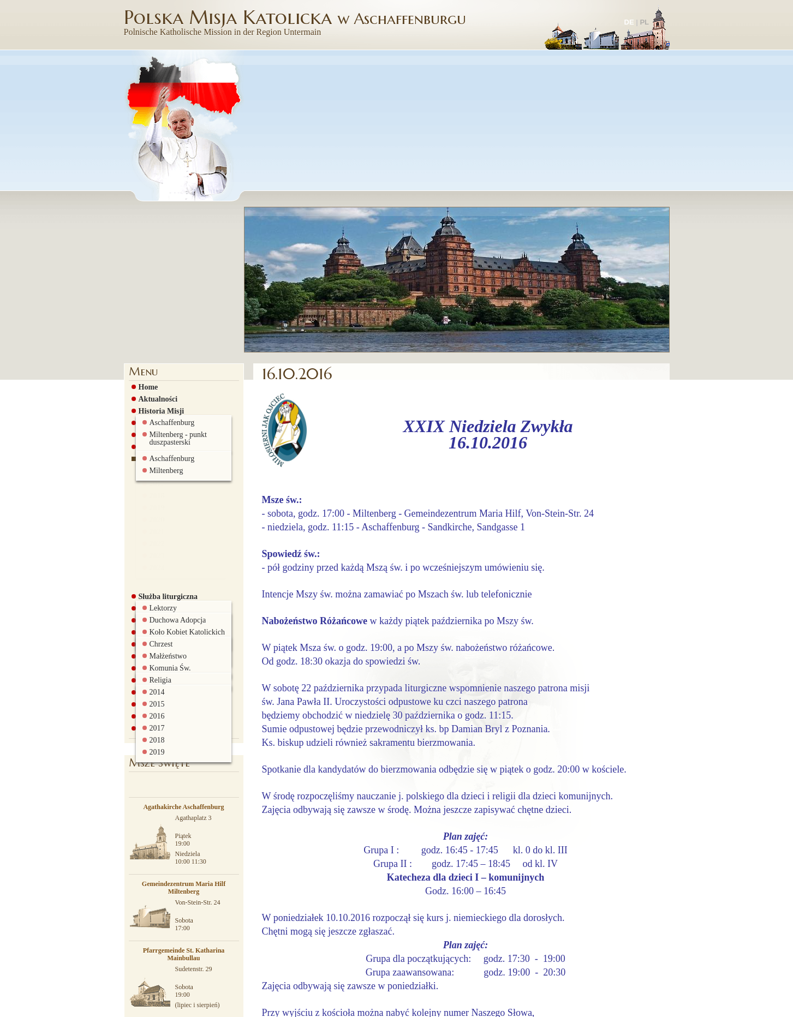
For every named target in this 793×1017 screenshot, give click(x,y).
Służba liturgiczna (165, 446)
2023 (154, 416)
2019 (154, 368)
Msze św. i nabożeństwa (174, 296)
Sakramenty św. (162, 482)
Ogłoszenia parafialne (171, 308)
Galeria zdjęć (158, 530)
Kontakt (149, 578)
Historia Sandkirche (169, 272)
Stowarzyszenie (161, 506)
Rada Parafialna (162, 494)
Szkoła (147, 518)
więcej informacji (439, 1005)
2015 (154, 320)
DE (629, 22)
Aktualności (155, 248)
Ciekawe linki (158, 554)
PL (644, 22)
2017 (154, 344)
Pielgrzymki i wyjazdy (172, 542)
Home (146, 236)
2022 (154, 404)
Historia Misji (159, 260)
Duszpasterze (157, 284)
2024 (154, 428)
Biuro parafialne (163, 566)
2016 (154, 332)
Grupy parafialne (164, 458)
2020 (154, 380)
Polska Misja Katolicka (296, 22)
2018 (154, 356)
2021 (154, 392)
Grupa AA (153, 470)
